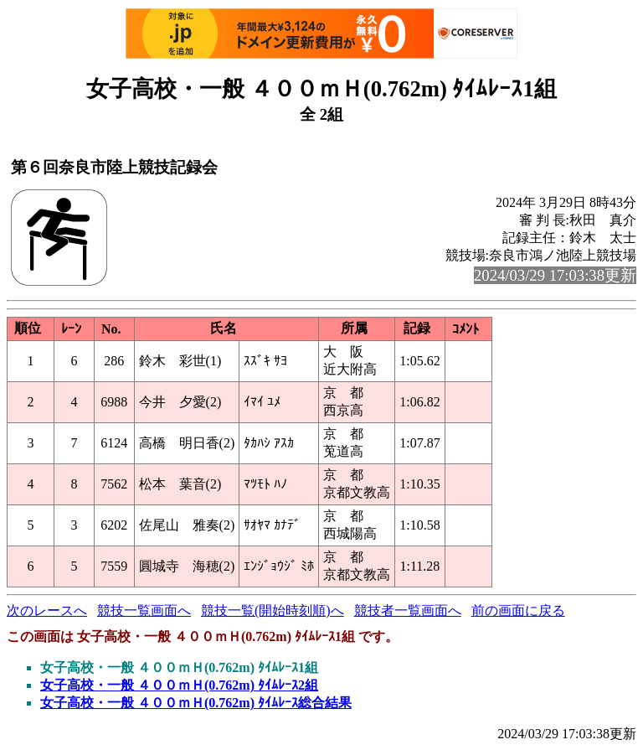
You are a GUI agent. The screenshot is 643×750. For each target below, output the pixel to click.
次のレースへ (47, 610)
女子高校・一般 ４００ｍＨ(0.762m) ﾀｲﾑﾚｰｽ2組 (179, 685)
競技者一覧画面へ (407, 610)
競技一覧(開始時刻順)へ (272, 610)
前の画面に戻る (518, 610)
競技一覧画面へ (144, 610)
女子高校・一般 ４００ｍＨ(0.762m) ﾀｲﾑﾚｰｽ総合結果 (196, 703)
